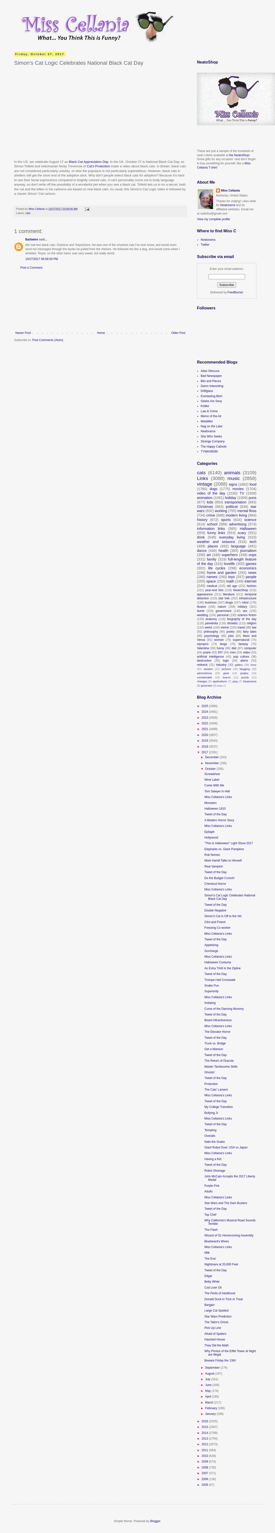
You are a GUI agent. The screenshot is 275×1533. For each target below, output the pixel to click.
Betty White (212, 1281)
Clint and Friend (214, 922)
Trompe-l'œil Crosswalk (219, 980)
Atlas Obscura (210, 371)
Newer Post (23, 333)
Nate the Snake (214, 1142)
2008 (205, 1467)
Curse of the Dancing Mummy (224, 1009)
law (254, 627)
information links (211, 529)
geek (226, 673)
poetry (230, 631)
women (219, 640)
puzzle (245, 677)
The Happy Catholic (214, 446)
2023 (205, 717)
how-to (226, 677)
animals (232, 472)
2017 (205, 752)
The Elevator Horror (217, 1032)
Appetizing (211, 945)
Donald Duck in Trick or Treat (223, 1299)
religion (251, 623)
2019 (205, 740)
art (209, 555)
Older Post (178, 333)
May (208, 1391)
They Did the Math (216, 1345)
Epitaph (209, 832)
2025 (205, 706)
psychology (211, 636)
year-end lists (214, 590)
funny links (216, 533)
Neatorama (227, 205)
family (212, 559)
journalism (248, 551)
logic (226, 660)
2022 (205, 723)
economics (247, 568)
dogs (213, 489)
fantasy (243, 644)
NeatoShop (240, 590)
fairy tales (249, 631)
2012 (205, 1444)
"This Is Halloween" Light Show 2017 (228, 843)
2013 (205, 1438)
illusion (201, 606)
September (212, 1367)
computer (250, 648)
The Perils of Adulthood (219, 1293)
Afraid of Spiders (215, 1334)
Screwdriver (212, 774)
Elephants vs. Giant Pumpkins (224, 849)
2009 (205, 1461)
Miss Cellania (230, 190)
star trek (224, 598)
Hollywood (211, 837)
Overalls (209, 1136)
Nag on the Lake (211, 426)
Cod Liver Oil (212, 1287)
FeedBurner (235, 292)
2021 (205, 729)
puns (252, 498)
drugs (229, 602)
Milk (207, 1252)
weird (208, 627)
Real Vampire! (213, 866)
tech (253, 542)
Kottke (205, 406)
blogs (223, 644)
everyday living (232, 537)
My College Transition (218, 1107)
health (223, 551)
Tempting (210, 1130)
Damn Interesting (212, 386)
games (251, 564)
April (208, 1396)
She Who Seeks (211, 436)
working (221, 511)
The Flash (211, 1229)
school (212, 524)
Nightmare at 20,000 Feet (221, 1264)
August (210, 1373)
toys (231, 577)
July (208, 1379)
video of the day (211, 493)
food (252, 484)
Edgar (208, 1276)
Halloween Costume (217, 962)
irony (253, 664)
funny (220, 648)
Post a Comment (31, 267)
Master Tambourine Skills (221, 1066)
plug (234, 681)
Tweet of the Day (215, 814)
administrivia (204, 673)
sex (245, 611)
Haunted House (214, 1339)
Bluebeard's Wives (216, 1241)
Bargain (209, 1305)
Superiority (211, 991)
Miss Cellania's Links (218, 797)
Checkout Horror (215, 883)
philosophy (211, 631)
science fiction (247, 615)
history (202, 520)
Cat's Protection (98, 166)
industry (221, 665)
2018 (205, 746)
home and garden (221, 573)
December (212, 757)
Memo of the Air (211, 416)
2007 (205, 1473)
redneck (202, 665)
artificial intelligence (210, 656)
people (251, 577)
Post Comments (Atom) (47, 340)
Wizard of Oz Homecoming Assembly (228, 1235)
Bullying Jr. (211, 1113)
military (242, 606)
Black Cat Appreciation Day (88, 162)
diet (234, 648)
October (211, 769)
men (233, 652)
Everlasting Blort (211, 396)
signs (233, 484)
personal (222, 615)
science (250, 520)
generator (206, 685)
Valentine (203, 648)
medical (212, 586)
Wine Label (211, 779)
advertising (238, 524)
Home (101, 333)
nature (222, 606)
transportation (236, 502)
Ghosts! (209, 1072)
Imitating (210, 1003)
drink (201, 537)
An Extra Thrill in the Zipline (222, 968)
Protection (211, 1084)
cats (28, 213)
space (211, 581)
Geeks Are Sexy (211, 401)
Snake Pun (211, 985)
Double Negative (215, 910)
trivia (219, 685)
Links (202, 478)
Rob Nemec (212, 855)
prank (207, 652)
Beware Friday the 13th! (220, 1360)
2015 (205, 1427)
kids (210, 502)
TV (242, 493)
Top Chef (210, 1214)
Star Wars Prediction (218, 1316)
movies (238, 489)
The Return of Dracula (219, 1060)
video (246, 652)
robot (245, 602)
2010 (205, 1456)
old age (232, 586)
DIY (220, 652)
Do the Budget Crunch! (219, 878)
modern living (236, 515)
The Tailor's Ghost (216, 1322)
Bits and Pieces (211, 381)
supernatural (241, 640)
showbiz (232, 623)
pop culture (241, 656)
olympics (203, 644)
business (211, 602)
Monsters (210, 803)
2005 (205, 1485)
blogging (245, 669)
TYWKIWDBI (209, 451)
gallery (239, 664)
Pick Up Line (212, 1328)
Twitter (205, 244)
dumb (200, 611)
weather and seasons (216, 542)
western (208, 669)
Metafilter (207, 421)
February (211, 1408)
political (232, 507)
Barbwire (31, 239)
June (208, 1385)
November (212, 763)
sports (226, 520)
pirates (244, 673)
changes (202, 681)
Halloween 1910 (215, 808)
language (238, 546)
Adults (208, 1191)
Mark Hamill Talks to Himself (223, 860)
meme (225, 627)
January (211, 1414)
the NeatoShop (239, 155)
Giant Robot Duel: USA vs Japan (226, 1147)
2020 (205, 735)
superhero (230, 555)
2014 (205, 1433)
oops (252, 555)
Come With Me (214, 785)
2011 (205, 1450)
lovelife (229, 564)
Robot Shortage (214, 1170)
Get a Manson (213, 1049)
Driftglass (207, 391)
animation (204, 498)
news (252, 573)
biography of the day (241, 619)
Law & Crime (209, 411)
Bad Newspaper (211, 376)
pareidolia (211, 623)
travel (241, 627)
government (223, 611)
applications (220, 681)
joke (231, 636)
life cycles (216, 568)
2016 (205, 1421)
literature (229, 594)
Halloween (248, 529)
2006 (205, 1479)
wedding (202, 615)
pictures (226, 669)
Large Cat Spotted (216, 1310)
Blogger (155, 1521)
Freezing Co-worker (217, 927)
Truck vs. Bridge (215, 1043)
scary (242, 533)
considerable (204, 677)
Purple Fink (212, 1186)
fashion (251, 586)
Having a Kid (212, 1159)
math (230, 581)
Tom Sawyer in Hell (217, 791)
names (212, 577)
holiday (230, 498)
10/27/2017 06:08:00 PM (41, 259)
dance (202, 551)
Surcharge (211, 951)
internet (250, 581)
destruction (204, 660)
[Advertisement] (100, 300)
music (233, 478)
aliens (244, 660)
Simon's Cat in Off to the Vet (223, 916)
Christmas (205, 507)
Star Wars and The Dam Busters (225, 1203)
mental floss (246, 511)
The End (210, 1258)
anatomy (211, 619)
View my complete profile (213, 219)
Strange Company (213, 441)
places (213, 546)
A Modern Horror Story (219, 820)
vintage (204, 484)
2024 (205, 711)
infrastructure (247, 598)
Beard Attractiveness (218, 1020)
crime (210, 515)
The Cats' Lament (216, 1089)
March (209, 1402)
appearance (205, 594)
